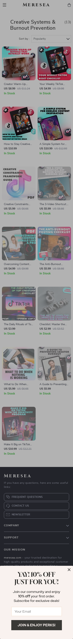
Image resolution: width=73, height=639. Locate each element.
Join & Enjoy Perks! (36, 625)
